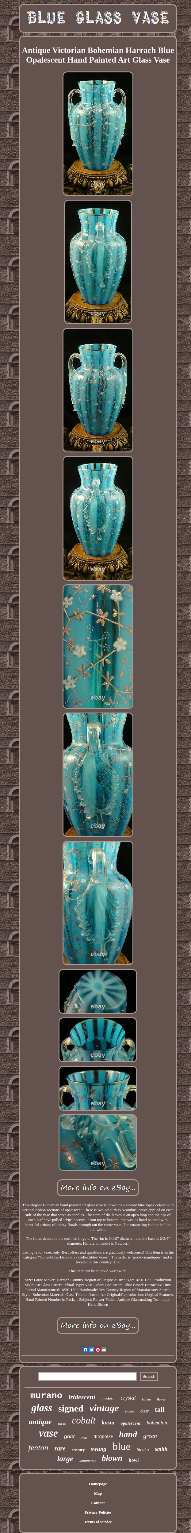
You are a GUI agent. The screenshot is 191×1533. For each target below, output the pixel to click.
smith (161, 1449)
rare (59, 1448)
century (78, 1449)
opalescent (130, 1423)
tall (160, 1409)
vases (62, 1423)
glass (41, 1407)
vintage (104, 1407)
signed (70, 1408)
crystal (128, 1398)
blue (122, 1446)
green (150, 1435)
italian (146, 1399)
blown (112, 1458)
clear (144, 1411)
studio (129, 1411)
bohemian (157, 1423)
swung (98, 1449)
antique (40, 1422)
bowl (134, 1460)
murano (46, 1396)
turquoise (103, 1436)
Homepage (98, 1483)
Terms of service (98, 1522)
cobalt (84, 1420)
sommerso (87, 1460)
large (65, 1458)
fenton (38, 1447)
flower (161, 1399)
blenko (143, 1449)
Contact (98, 1502)
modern (108, 1398)
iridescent (81, 1397)
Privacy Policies (98, 1512)
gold (69, 1436)
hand (128, 1434)
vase (48, 1433)
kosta (108, 1422)
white (84, 1437)
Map (98, 1493)
